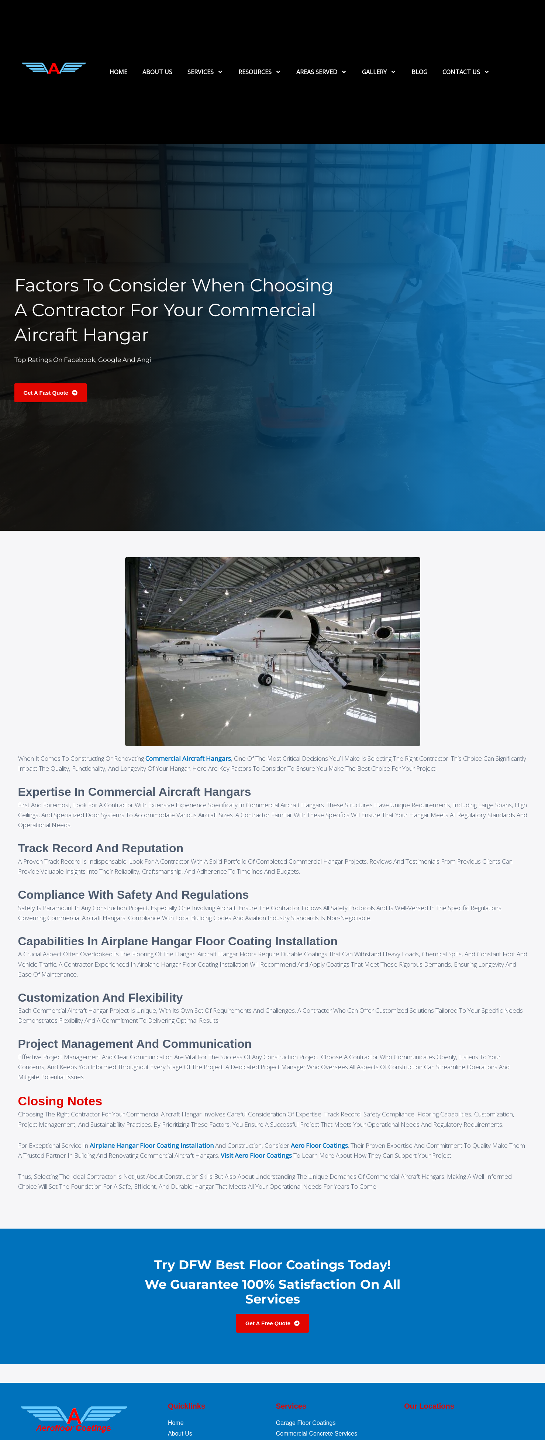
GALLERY (379, 72)
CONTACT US (466, 72)
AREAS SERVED (321, 72)
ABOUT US (157, 72)
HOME (118, 72)
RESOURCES (259, 72)
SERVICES (205, 72)
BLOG (419, 72)
